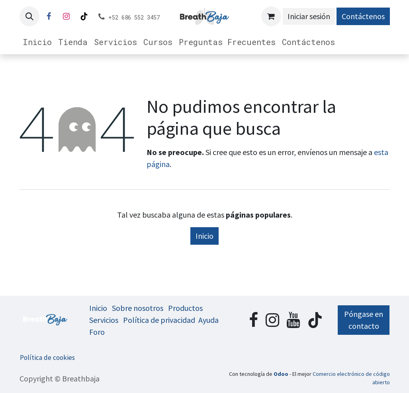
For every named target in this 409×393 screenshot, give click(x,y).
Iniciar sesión (309, 16)
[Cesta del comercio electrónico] (271, 16)
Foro (97, 332)
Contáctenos (363, 16)
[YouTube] (293, 320)
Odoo (282, 373)
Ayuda (208, 320)
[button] (29, 16)
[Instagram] (66, 16)
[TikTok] (84, 16)
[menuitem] (37, 42)
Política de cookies (47, 357)
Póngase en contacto (363, 320)
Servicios (103, 320)
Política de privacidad (159, 320)
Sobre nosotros (137, 308)
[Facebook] (49, 16)
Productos (185, 308)
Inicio (204, 236)
